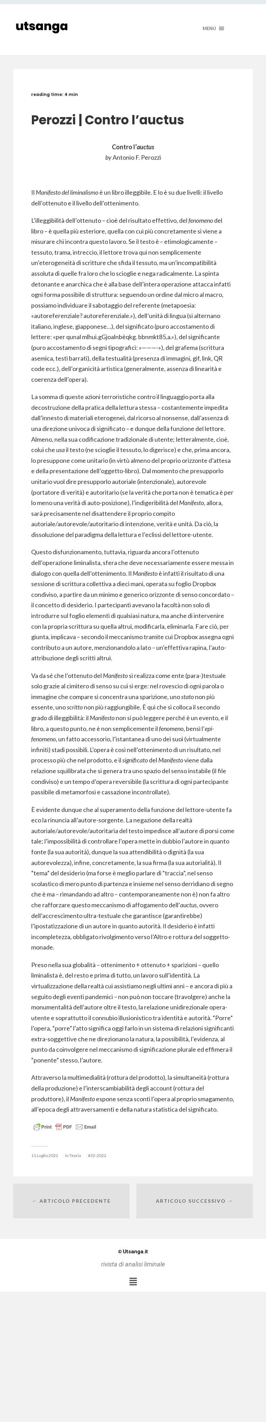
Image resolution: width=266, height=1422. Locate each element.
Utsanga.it (133, 1251)
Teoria (75, 1155)
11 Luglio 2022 (44, 1155)
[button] (133, 1281)
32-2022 (98, 1155)
